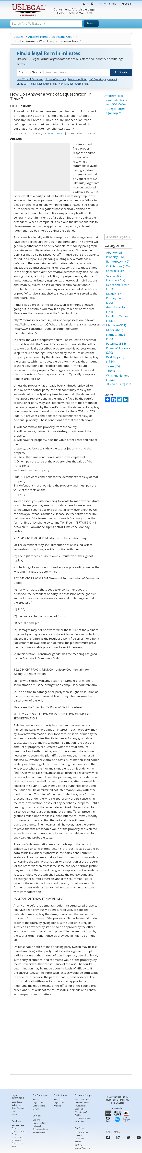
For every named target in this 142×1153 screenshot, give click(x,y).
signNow (78, 1145)
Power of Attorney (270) (118, 350)
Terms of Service (82, 1103)
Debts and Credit (63, 37)
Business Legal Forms (18, 1132)
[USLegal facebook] (108, 1137)
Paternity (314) (116, 343)
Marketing (16, 1146)
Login (126, 3)
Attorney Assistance (41, 1129)
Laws (14, 1111)
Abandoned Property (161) (115, 255)
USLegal (19, 37)
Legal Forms (17, 1137)
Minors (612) (114, 330)
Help (113, 3)
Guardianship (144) (115, 309)
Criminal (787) (115, 280)
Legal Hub (79, 1109)
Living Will (22, 83)
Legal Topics (112, 113)
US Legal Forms (114, 109)
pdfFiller (78, 1142)
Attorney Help (113, 96)
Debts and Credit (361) (117, 287)
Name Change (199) (115, 337)
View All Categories (119, 383)
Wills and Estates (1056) (117, 377)
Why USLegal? (81, 1112)
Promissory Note (77, 79)
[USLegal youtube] (139, 1137)
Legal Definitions (115, 100)
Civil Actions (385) (118, 266)
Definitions (16, 1105)
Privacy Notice (81, 1106)
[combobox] (30, 72)
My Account (79, 1121)
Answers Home (38, 37)
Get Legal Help (39, 1106)
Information (37, 1099)
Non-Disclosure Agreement (74, 83)
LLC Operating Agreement (103, 79)
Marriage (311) (116, 325)
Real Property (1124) (115, 359)
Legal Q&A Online (115, 104)
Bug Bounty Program (83, 1118)
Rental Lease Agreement (43, 83)
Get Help (78, 1115)
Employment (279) (114, 300)
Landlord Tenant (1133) (117, 318)
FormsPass (79, 1138)
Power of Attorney (55, 79)
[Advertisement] (42, 166)
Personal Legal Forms (18, 1126)
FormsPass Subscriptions (17, 1141)
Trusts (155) (114, 371)
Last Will (36, 1120)
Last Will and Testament (30, 79)
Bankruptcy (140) (117, 261)
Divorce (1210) (115, 294)
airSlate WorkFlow (82, 1148)
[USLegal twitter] (128, 1137)
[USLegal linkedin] (118, 1137)
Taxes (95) (113, 366)
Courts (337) (114, 275)
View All (15, 1114)
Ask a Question (18, 1108)
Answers (57, 1106)
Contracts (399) (116, 271)
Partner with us (39, 1132)
